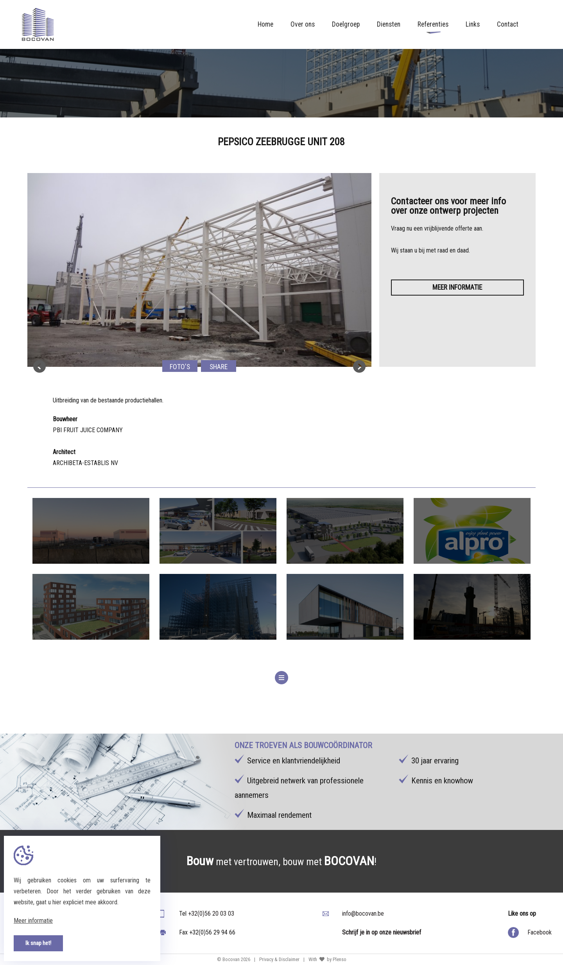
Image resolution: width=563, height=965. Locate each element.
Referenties (433, 27)
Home (265, 24)
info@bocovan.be (363, 913)
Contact (507, 24)
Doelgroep (346, 24)
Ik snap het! (38, 943)
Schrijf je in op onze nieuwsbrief (381, 932)
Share (219, 367)
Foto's (180, 367)
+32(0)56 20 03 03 (211, 913)
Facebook (539, 932)
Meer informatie (457, 287)
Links (473, 24)
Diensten (388, 24)
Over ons (302, 24)
